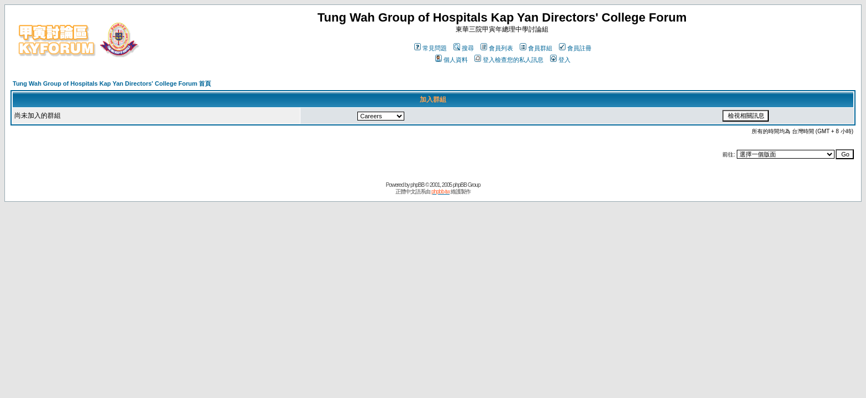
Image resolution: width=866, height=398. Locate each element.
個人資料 (451, 59)
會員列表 (496, 48)
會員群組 (536, 48)
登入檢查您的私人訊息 (508, 59)
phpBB (417, 185)
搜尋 (463, 48)
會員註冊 (575, 48)
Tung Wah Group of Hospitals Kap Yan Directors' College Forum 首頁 (112, 83)
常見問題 (430, 48)
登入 (560, 59)
